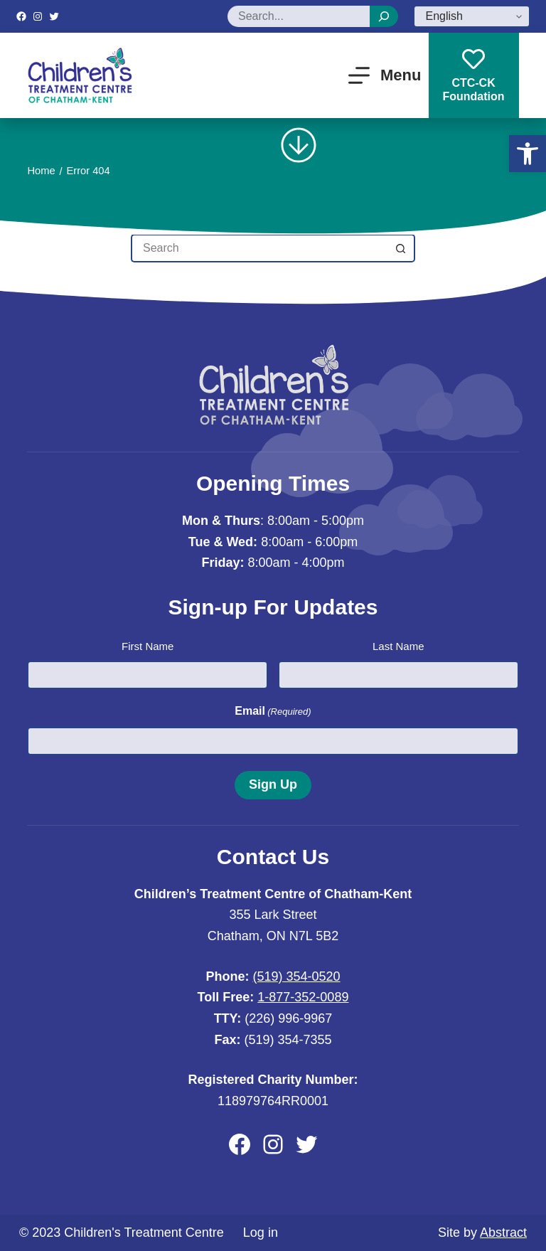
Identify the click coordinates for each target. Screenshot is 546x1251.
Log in (260, 1232)
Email (273, 711)
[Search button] (401, 248)
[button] (527, 153)
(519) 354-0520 (296, 976)
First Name (147, 646)
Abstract (503, 1232)
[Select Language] (471, 16)
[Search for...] (259, 248)
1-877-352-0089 (302, 997)
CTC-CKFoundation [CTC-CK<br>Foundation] (474, 75)
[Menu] (385, 75)
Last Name (398, 646)
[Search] (384, 16)
